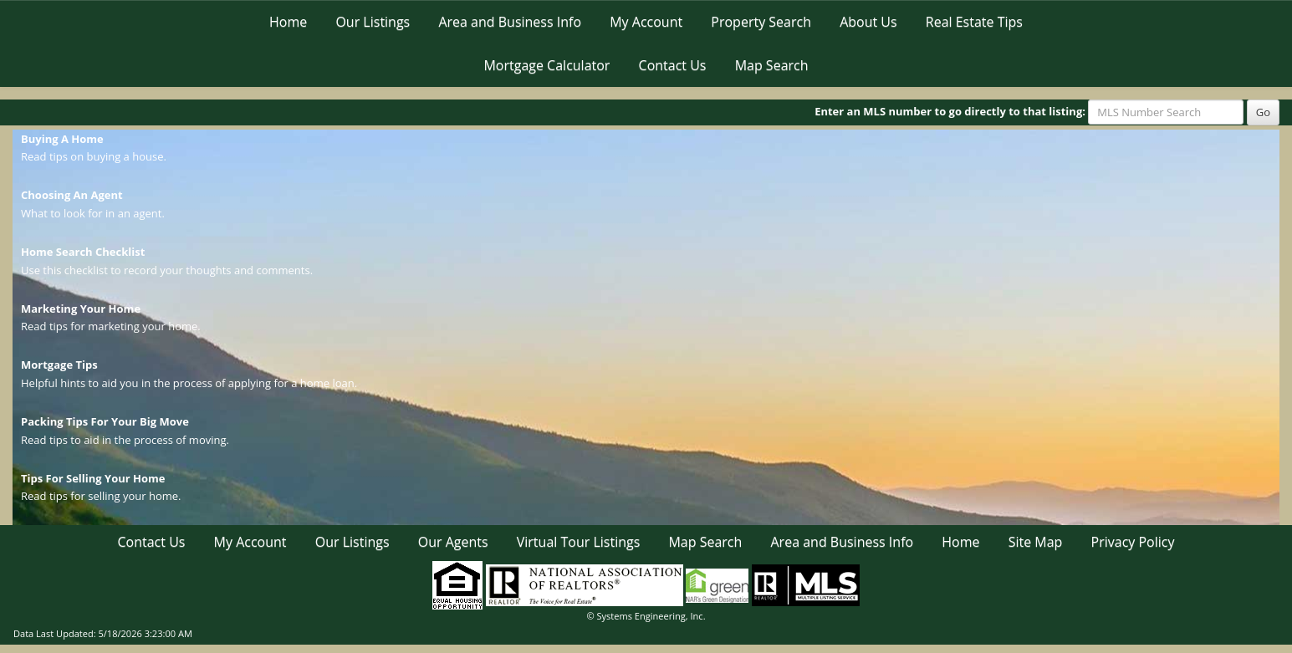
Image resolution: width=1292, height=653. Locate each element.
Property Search (761, 22)
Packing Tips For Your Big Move (105, 421)
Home (288, 22)
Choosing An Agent (72, 194)
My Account (646, 22)
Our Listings (372, 22)
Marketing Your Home (80, 308)
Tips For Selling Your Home (93, 478)
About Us (868, 22)
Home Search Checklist (83, 251)
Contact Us (673, 65)
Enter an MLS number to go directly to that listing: (950, 111)
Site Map (1036, 542)
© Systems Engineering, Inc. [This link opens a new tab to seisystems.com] (645, 616)
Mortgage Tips (59, 364)
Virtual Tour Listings (579, 542)
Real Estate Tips (974, 22)
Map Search (772, 65)
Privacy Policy (1133, 542)
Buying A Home (62, 138)
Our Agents (453, 542)
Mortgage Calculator (546, 65)
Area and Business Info (509, 22)
